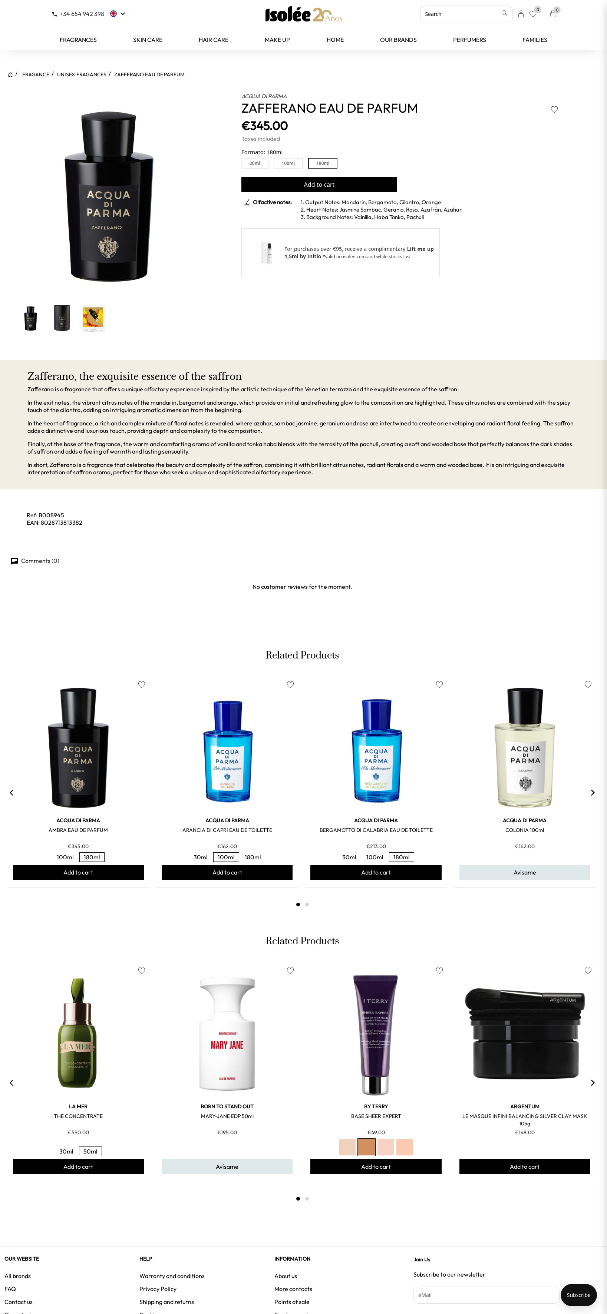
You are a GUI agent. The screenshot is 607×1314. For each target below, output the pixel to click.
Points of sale (292, 1301)
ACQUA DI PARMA (264, 96)
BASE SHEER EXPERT (376, 1116)
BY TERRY (376, 1106)
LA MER (78, 1106)
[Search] (466, 14)
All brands (17, 1276)
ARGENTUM (525, 1106)
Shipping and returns (166, 1301)
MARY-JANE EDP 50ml (227, 1116)
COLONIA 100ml (524, 830)
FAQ (10, 1289)
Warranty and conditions (172, 1276)
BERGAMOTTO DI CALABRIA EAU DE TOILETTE (376, 830)
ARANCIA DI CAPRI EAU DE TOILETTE (227, 830)
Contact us (18, 1301)
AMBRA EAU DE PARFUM (78, 830)
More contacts (293, 1289)
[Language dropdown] (118, 13)
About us (285, 1276)
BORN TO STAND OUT (227, 1106)
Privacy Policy (158, 1289)
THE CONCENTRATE (78, 1116)
